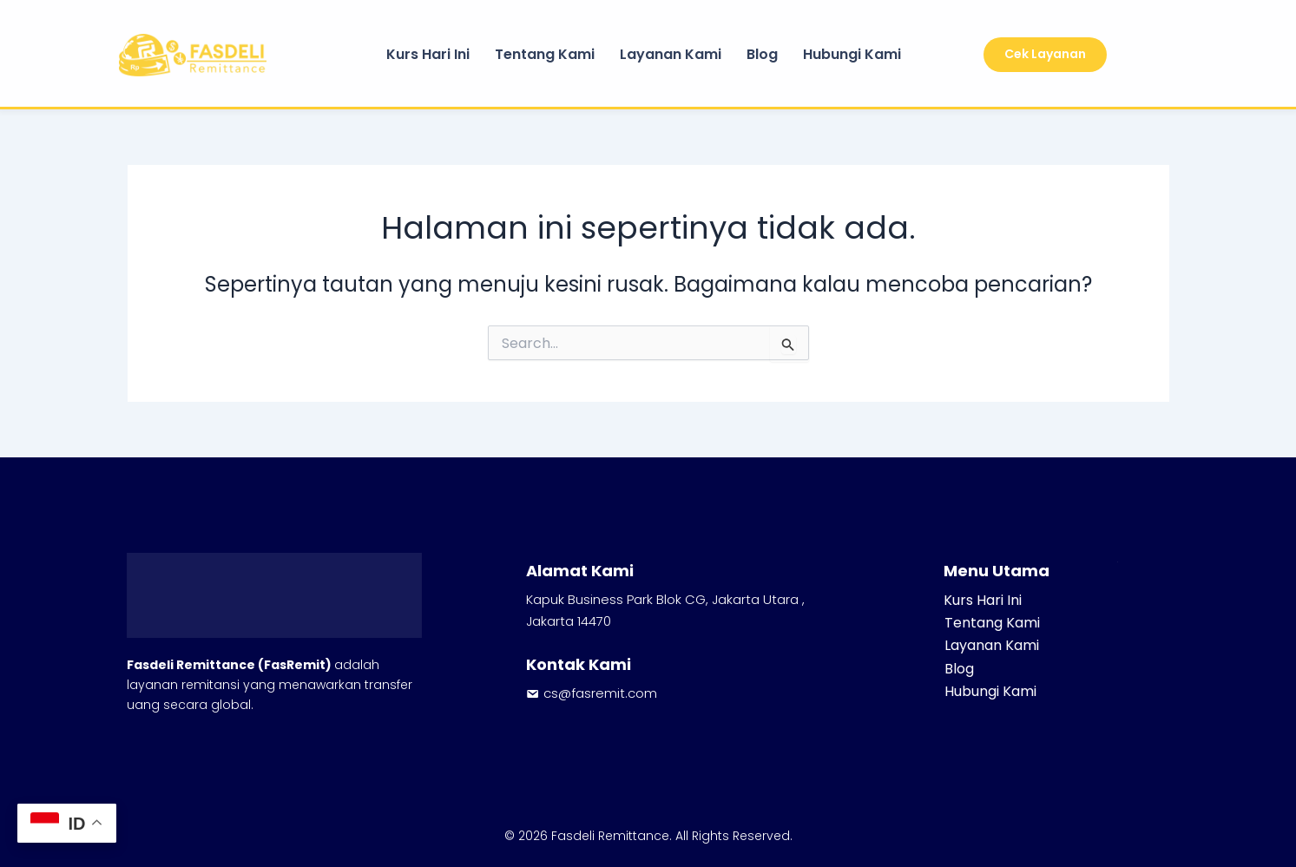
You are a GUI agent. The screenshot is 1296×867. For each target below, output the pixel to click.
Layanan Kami (670, 54)
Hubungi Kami (852, 54)
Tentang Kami (545, 54)
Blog (762, 54)
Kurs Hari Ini (428, 54)
